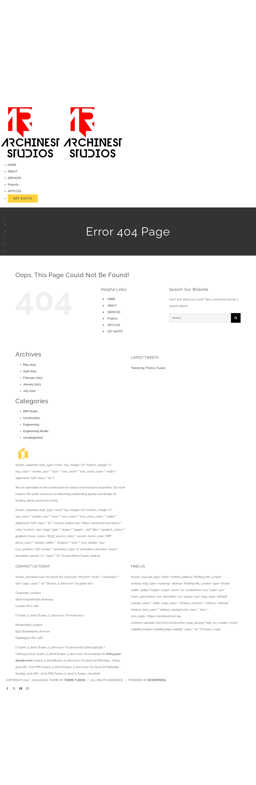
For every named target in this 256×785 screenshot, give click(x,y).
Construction (31, 418)
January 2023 (32, 384)
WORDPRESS (157, 680)
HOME (111, 299)
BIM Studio (30, 411)
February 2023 (32, 378)
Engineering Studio (35, 431)
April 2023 (29, 371)
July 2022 (29, 391)
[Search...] (200, 318)
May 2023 (29, 364)
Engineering (31, 424)
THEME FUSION (74, 680)
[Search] (236, 318)
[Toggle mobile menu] (1, 208)
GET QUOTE (115, 331)
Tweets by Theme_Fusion (148, 368)
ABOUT (112, 305)
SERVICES (113, 312)
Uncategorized (33, 437)
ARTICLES (113, 325)
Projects (112, 318)
